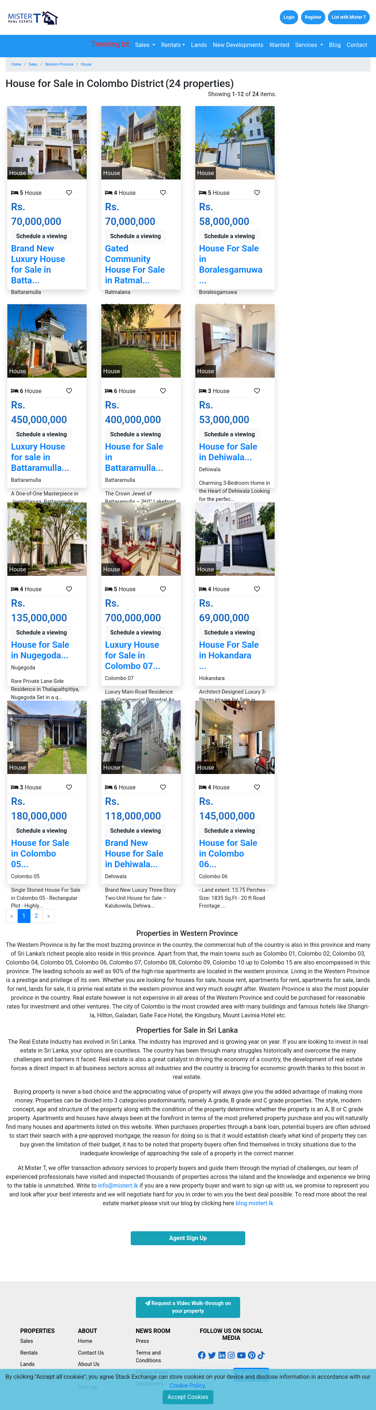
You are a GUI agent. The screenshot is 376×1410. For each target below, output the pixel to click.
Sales (143, 44)
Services (307, 44)
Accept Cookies (187, 1396)
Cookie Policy (187, 1385)
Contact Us (91, 1353)
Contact (357, 44)
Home (16, 64)
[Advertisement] (329, 200)
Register (313, 17)
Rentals (171, 44)
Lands (199, 44)
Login (288, 17)
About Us (89, 1364)
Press (142, 1341)
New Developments (238, 44)
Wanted (279, 44)
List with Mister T (349, 17)
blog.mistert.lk (254, 1203)
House (86, 64)
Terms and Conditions (148, 1357)
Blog (335, 44)
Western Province (59, 64)
